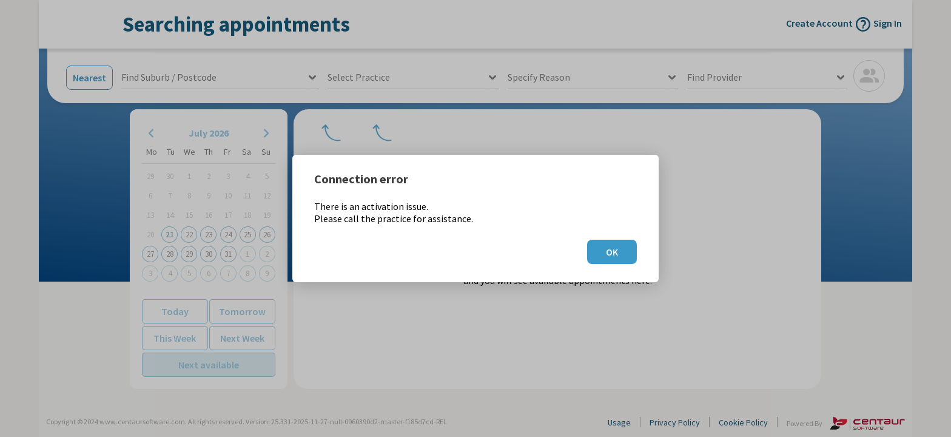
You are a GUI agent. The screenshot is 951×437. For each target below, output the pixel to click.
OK (612, 252)
